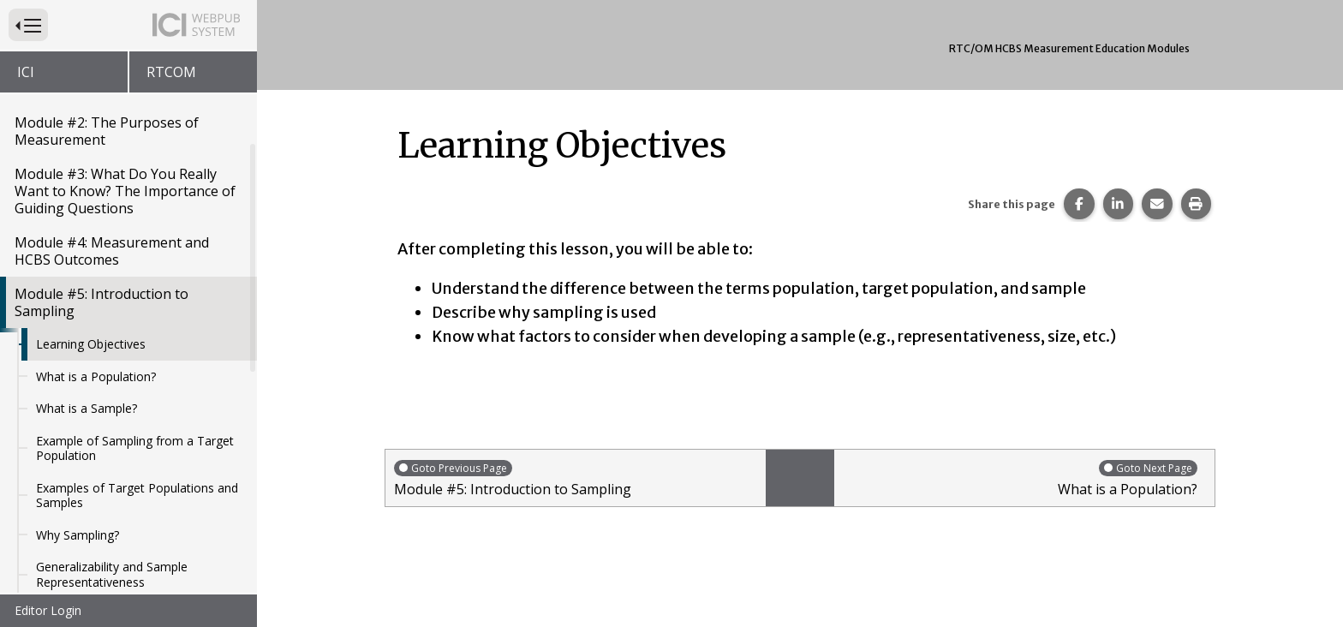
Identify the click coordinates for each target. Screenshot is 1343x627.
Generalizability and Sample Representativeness (112, 570)
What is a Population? (96, 372)
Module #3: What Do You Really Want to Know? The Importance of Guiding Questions (125, 186)
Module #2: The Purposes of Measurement (107, 127)
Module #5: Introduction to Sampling (101, 298)
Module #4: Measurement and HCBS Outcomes (112, 247)
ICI (25, 72)
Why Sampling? (77, 530)
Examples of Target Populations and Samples (137, 491)
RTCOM (171, 72)
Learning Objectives (91, 339)
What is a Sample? (86, 404)
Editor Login (48, 610)
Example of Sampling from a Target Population (135, 444)
